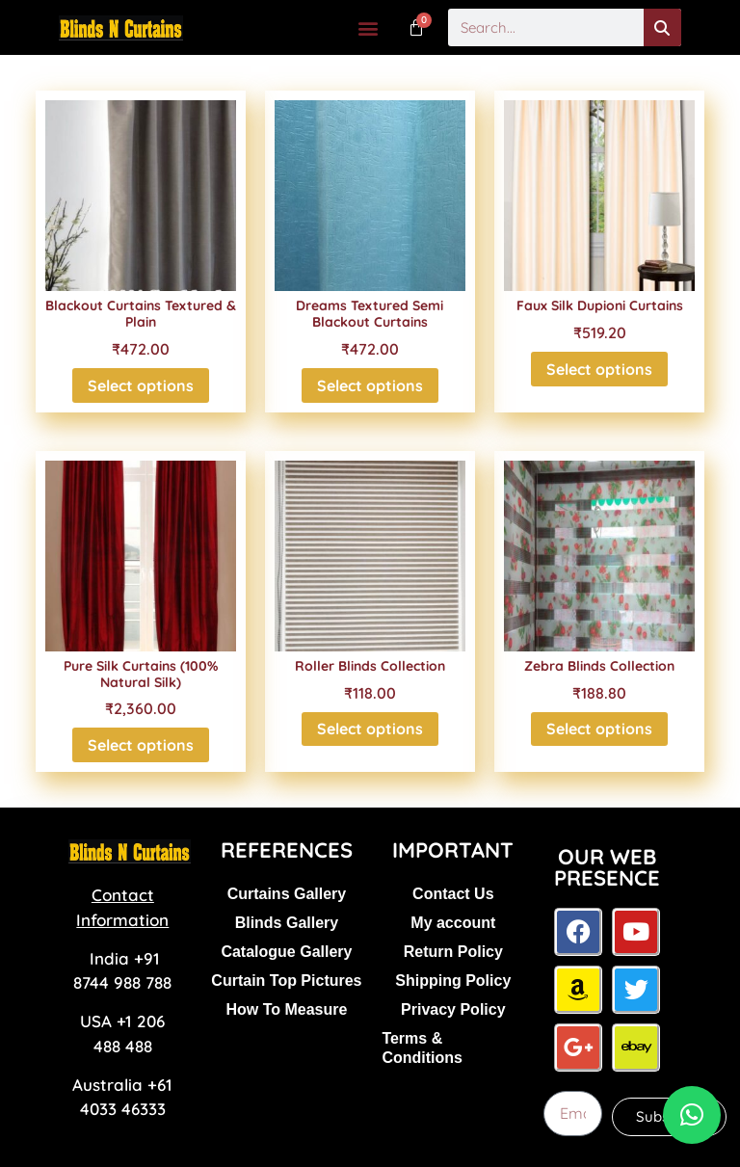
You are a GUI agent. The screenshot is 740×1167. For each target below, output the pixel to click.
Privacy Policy (453, 1009)
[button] (368, 27)
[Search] (662, 27)
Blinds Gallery (287, 923)
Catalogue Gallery (286, 951)
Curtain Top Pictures (286, 980)
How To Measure (286, 1009)
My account (452, 923)
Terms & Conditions (422, 1048)
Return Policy (453, 951)
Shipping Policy (453, 980)
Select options (141, 385)
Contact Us (452, 894)
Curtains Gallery (287, 894)
